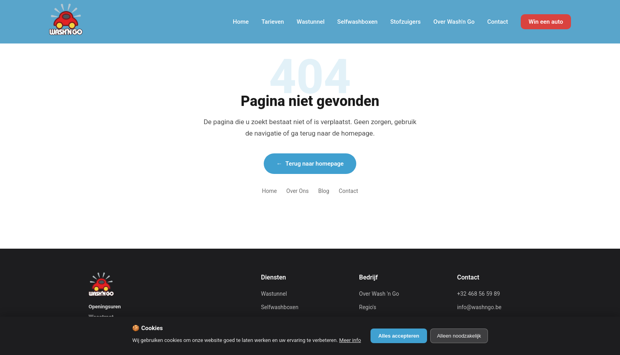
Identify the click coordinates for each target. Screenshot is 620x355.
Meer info (350, 340)
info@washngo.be (479, 307)
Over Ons (297, 191)
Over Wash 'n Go (379, 294)
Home (241, 21)
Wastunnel (311, 21)
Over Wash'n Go (453, 21)
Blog (323, 191)
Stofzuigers (405, 21)
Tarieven (272, 21)
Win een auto (546, 21)
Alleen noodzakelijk (459, 336)
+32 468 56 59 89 (478, 294)
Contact (497, 21)
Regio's (367, 307)
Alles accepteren (398, 336)
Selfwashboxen (357, 21)
